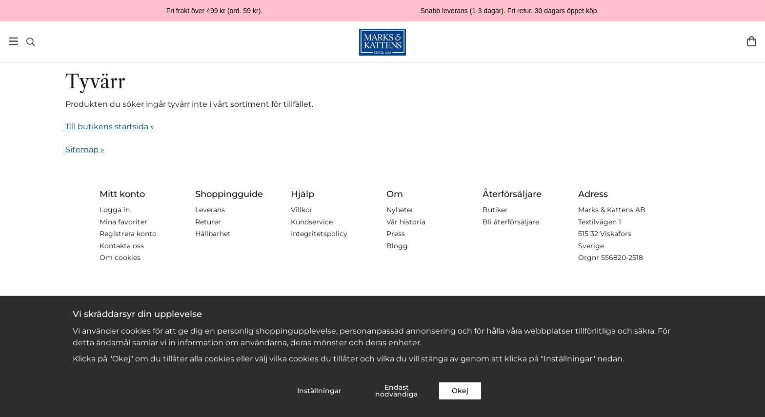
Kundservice (312, 222)
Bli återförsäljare (511, 222)
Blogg (397, 245)
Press (395, 233)
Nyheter (400, 209)
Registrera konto (128, 233)
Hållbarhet (213, 233)
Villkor (302, 209)
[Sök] (30, 42)
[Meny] (13, 41)
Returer (208, 222)
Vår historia (405, 222)
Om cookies (120, 257)
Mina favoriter (123, 222)
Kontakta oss (122, 245)
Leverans (210, 209)
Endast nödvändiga (396, 390)
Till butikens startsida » (109, 126)
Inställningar (319, 390)
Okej (460, 390)
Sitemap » (84, 149)
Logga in (115, 209)
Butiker (495, 209)
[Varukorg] (751, 41)
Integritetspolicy (319, 233)
